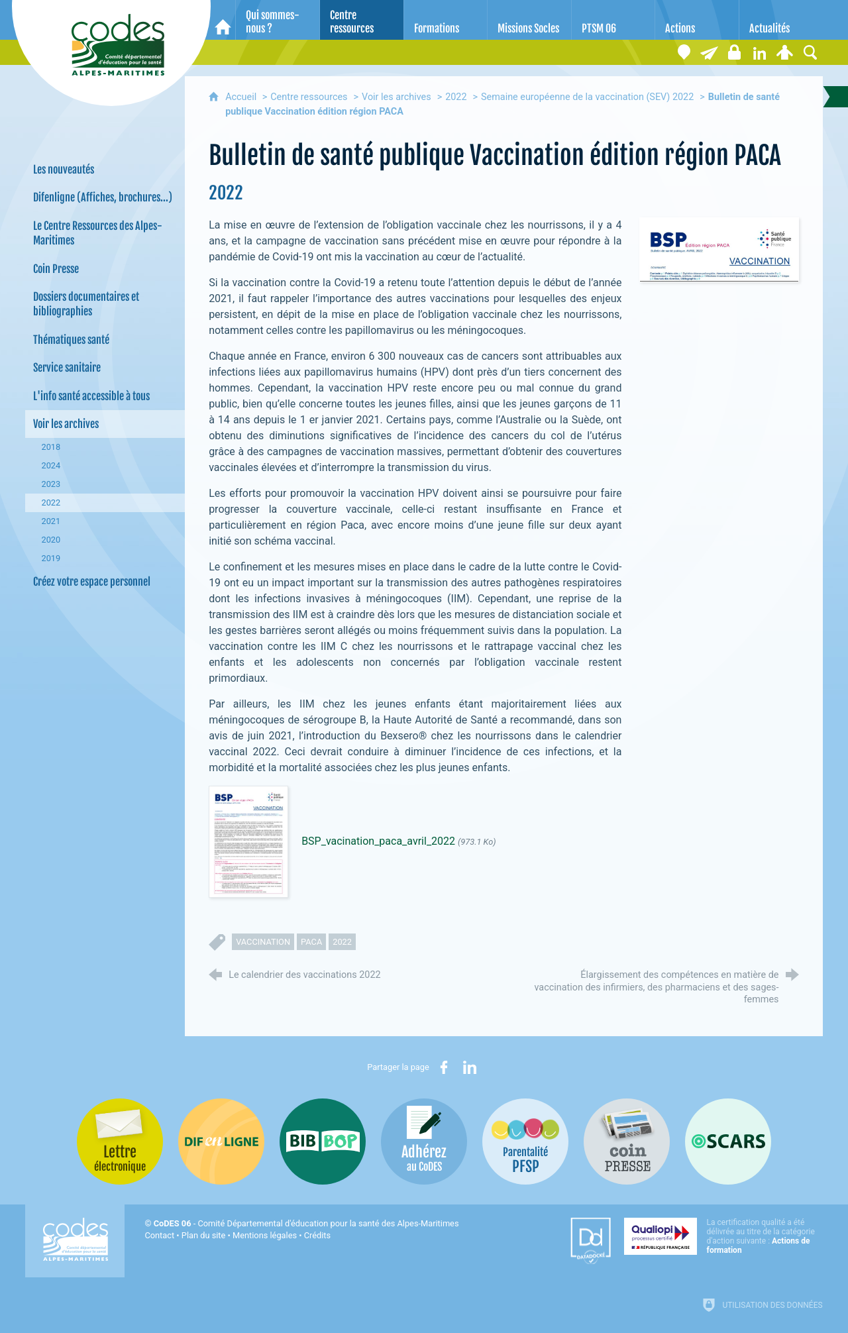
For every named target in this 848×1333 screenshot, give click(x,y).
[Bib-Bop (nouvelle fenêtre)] (323, 1141)
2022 (455, 97)
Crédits (317, 1235)
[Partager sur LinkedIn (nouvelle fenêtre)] (469, 1067)
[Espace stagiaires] (734, 52)
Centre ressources (308, 97)
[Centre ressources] (361, 20)
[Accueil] (223, 20)
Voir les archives (396, 97)
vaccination (263, 942)
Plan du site (204, 1235)
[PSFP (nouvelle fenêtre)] (525, 1141)
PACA (311, 942)
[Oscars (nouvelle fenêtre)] (728, 1141)
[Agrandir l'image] (718, 249)
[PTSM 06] (613, 20)
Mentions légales (265, 1235)
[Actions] (697, 20)
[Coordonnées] (684, 52)
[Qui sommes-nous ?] (277, 20)
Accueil (242, 97)
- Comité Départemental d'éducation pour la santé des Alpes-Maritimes (306, 1223)
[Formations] (446, 20)
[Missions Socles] (529, 20)
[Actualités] (781, 20)
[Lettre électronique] (709, 52)
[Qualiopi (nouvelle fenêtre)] (723, 1236)
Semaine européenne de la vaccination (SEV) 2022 (587, 97)
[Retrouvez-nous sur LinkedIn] (759, 52)
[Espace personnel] (785, 52)
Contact (159, 1235)
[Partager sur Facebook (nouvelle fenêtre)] (444, 1067)
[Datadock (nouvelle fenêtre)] (590, 1241)
